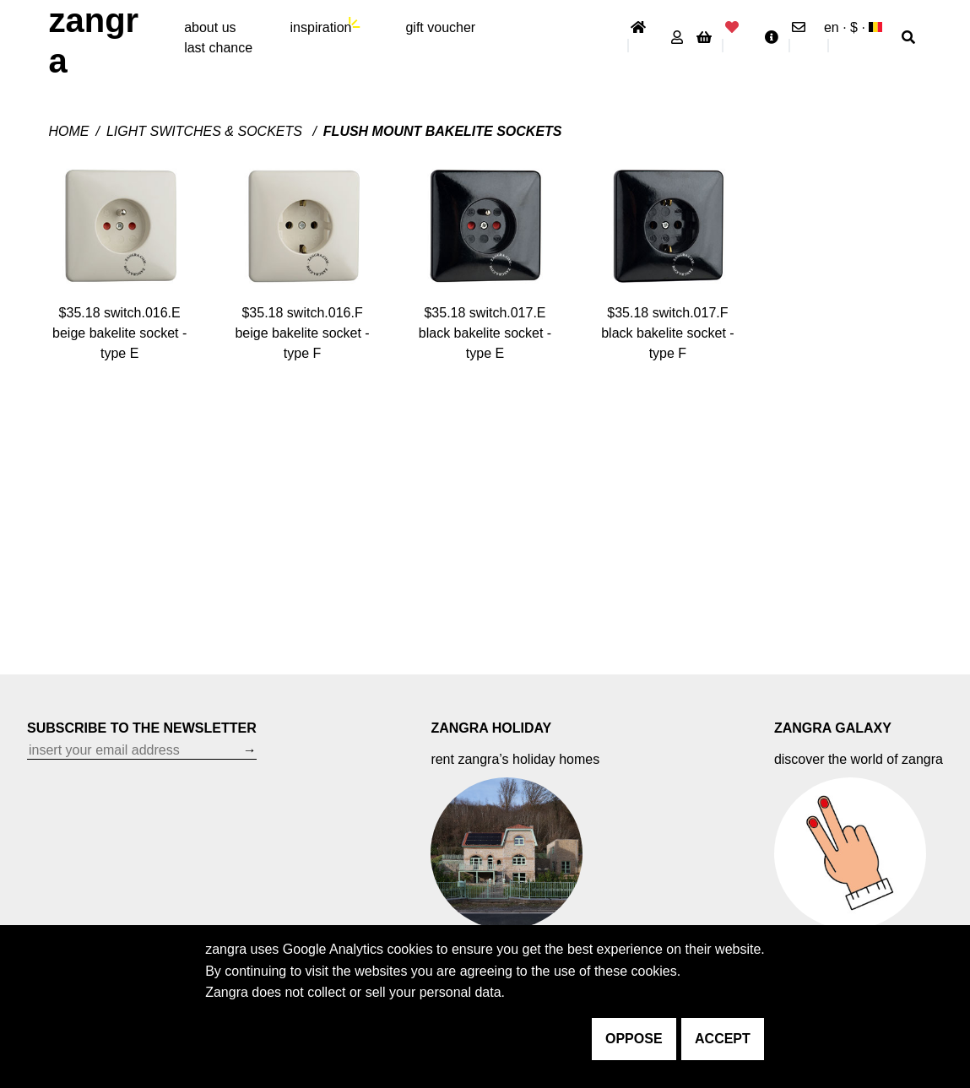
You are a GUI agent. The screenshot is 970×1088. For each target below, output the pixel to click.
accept (723, 1038)
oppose (634, 1038)
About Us (210, 27)
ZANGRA (93, 40)
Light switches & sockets (206, 131)
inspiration (321, 27)
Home (68, 131)
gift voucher (440, 27)
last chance (218, 48)
